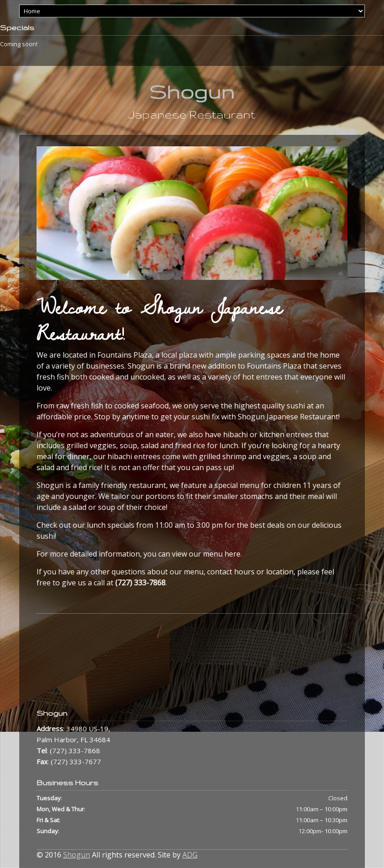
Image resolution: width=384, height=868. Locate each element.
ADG (189, 855)
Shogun (192, 91)
